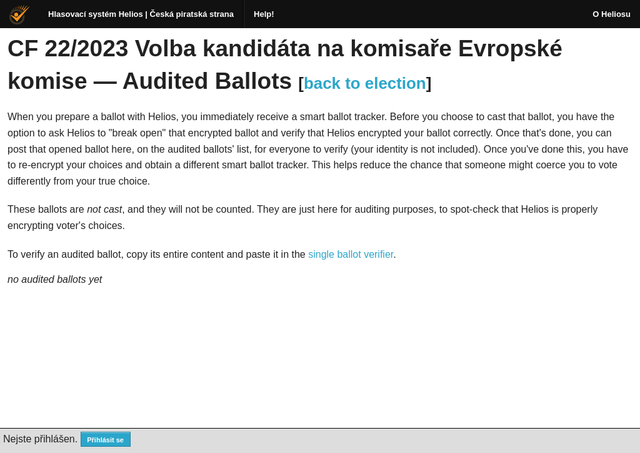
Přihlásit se (105, 440)
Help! (264, 14)
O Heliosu (611, 14)
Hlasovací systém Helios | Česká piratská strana (141, 14)
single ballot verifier (350, 254)
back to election (365, 83)
